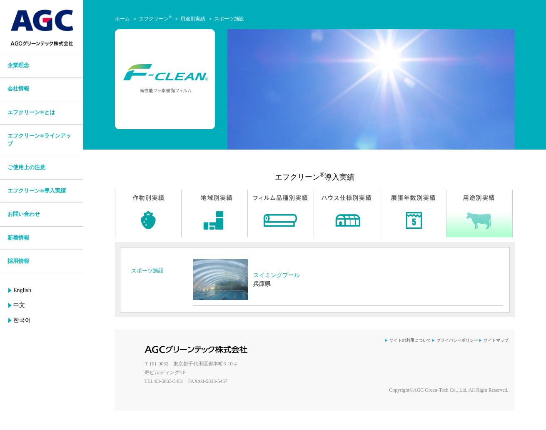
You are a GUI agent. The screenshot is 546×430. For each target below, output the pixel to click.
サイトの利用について (410, 340)
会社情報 (18, 89)
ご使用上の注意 (26, 167)
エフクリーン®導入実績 (36, 191)
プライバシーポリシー (457, 340)
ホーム (122, 19)
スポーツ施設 (229, 19)
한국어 (22, 320)
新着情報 (18, 238)
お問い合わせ (23, 214)
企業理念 (18, 65)
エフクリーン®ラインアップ (39, 140)
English (22, 290)
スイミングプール (276, 275)
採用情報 (18, 261)
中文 (19, 305)
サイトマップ (496, 340)
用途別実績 (192, 19)
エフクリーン (155, 19)
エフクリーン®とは (31, 112)
